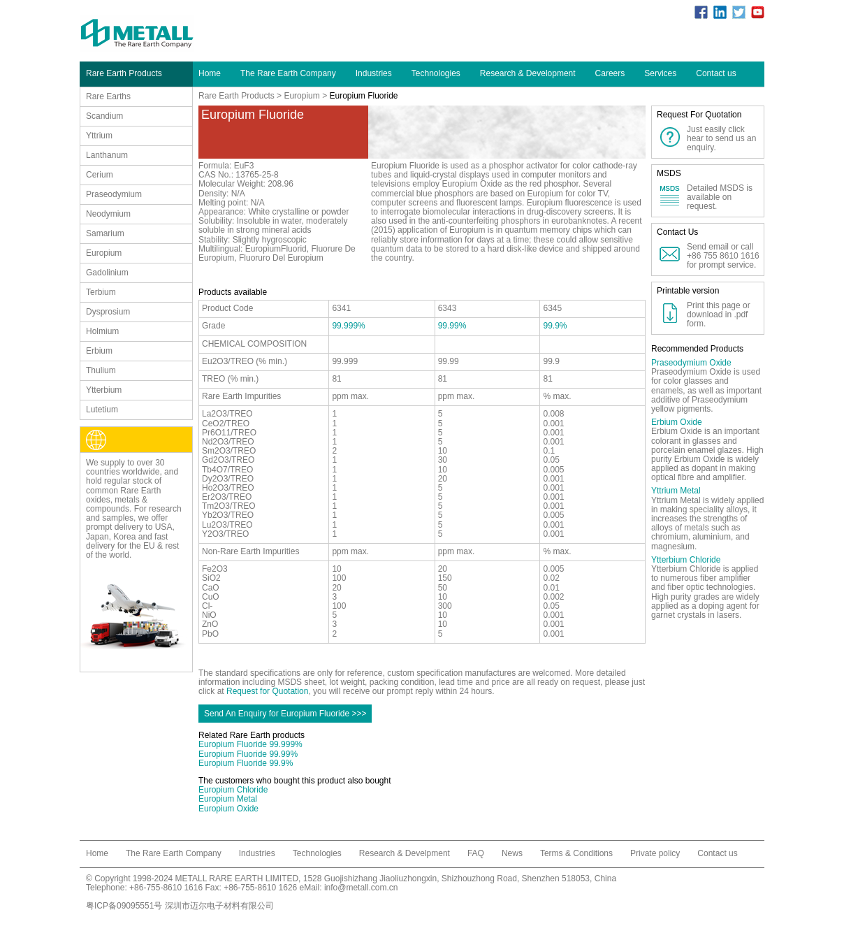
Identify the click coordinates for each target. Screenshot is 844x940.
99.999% (348, 326)
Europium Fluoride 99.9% (245, 763)
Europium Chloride (233, 790)
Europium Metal (227, 799)
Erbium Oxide (676, 422)
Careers (610, 73)
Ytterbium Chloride (685, 560)
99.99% (452, 326)
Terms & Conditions (576, 853)
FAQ (475, 853)
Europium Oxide (228, 809)
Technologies (436, 73)
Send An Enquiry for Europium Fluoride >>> (285, 713)
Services (660, 73)
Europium (301, 96)
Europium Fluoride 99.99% (248, 754)
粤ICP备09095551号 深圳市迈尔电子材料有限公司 (180, 906)
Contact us (716, 73)
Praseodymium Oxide (691, 363)
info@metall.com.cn (361, 887)
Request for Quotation (267, 691)
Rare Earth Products (236, 96)
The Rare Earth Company (288, 73)
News (512, 853)
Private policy (655, 853)
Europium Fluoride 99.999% (250, 744)
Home (209, 73)
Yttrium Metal (676, 491)
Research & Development (528, 73)
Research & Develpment (404, 853)
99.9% (555, 326)
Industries (374, 73)
